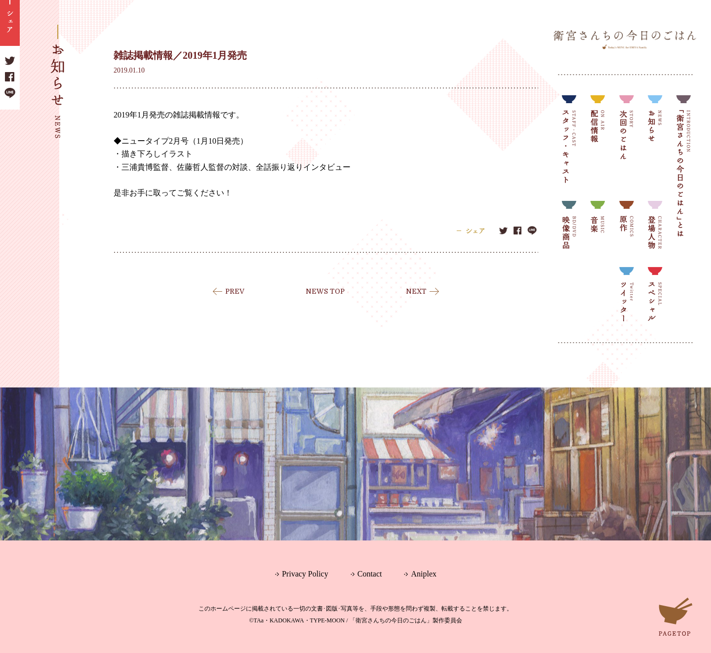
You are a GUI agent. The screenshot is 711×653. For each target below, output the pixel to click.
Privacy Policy (305, 574)
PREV (234, 291)
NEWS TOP (325, 291)
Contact (369, 574)
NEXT (416, 291)
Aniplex (423, 574)
